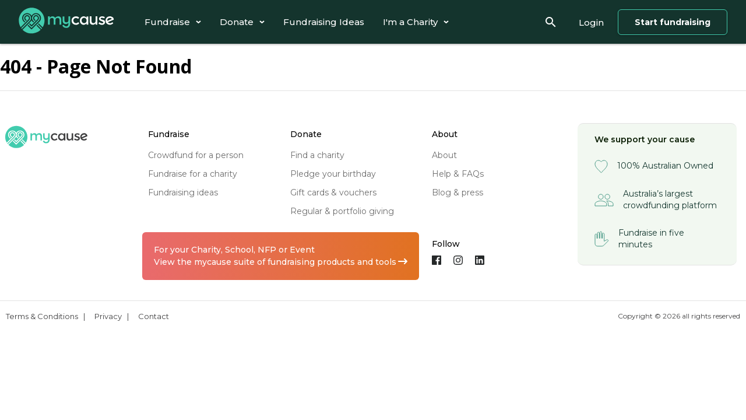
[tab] (172, 22)
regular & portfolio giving (342, 211)
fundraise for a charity (192, 173)
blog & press (457, 192)
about (444, 155)
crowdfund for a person (196, 155)
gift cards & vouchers (333, 192)
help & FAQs (458, 173)
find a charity (317, 155)
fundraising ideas (183, 192)
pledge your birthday (333, 173)
